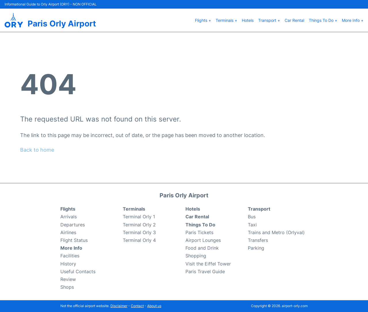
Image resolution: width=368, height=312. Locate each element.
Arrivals (68, 216)
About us (154, 306)
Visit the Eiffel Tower (208, 264)
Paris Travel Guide (205, 271)
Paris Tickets (199, 232)
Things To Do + (323, 20)
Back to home (37, 150)
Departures (72, 225)
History (68, 264)
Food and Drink (202, 248)
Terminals (134, 209)
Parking (256, 248)
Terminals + (226, 20)
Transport (259, 209)
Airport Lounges (203, 240)
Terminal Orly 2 (139, 225)
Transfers (258, 240)
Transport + (269, 20)
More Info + (352, 20)
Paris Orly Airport (62, 24)
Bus (252, 216)
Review (68, 279)
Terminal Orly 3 (139, 232)
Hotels (248, 20)
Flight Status (74, 240)
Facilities (69, 256)
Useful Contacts (77, 271)
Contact (137, 306)
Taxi (252, 225)
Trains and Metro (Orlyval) (276, 232)
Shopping (195, 256)
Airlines (68, 232)
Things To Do (200, 225)
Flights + (203, 20)
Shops (67, 287)
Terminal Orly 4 (139, 240)
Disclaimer (118, 306)
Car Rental (294, 20)
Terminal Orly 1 (139, 216)
